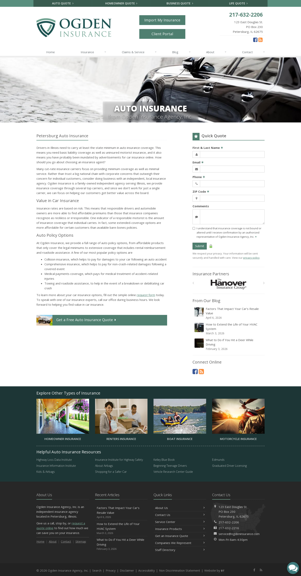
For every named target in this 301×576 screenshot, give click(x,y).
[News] (260, 39)
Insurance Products (180, 529)
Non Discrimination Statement (179, 570)
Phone (199, 177)
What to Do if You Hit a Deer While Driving (229, 344)
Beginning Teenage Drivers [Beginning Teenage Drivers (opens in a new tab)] (170, 466)
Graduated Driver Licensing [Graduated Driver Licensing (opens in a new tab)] (229, 466)
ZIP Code (201, 191)
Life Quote (238, 3)
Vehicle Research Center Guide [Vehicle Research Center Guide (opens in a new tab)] (173, 472)
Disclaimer (127, 570)
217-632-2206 (229, 522)
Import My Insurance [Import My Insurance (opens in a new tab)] (162, 20)
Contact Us (180, 515)
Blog (181, 52)
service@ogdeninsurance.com (239, 534)
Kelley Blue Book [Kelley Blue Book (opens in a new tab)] (164, 460)
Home (50, 52)
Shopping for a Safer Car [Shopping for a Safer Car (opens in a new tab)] (111, 472)
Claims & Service (139, 52)
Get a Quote (76, 320)
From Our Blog (206, 300)
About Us (180, 508)
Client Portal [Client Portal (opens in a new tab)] (162, 33)
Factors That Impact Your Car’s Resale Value (229, 313)
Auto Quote (62, 3)
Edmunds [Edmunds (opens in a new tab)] (218, 460)
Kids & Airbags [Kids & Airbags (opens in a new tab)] (45, 472)
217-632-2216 (229, 528)
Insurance (93, 52)
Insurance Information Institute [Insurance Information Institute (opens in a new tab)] (56, 466)
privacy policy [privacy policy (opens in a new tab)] (251, 257)
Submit (199, 246)
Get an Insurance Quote (180, 536)
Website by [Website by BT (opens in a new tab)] (214, 570)
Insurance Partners (211, 273)
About (216, 52)
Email (198, 162)
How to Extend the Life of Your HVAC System (229, 328)
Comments (201, 206)
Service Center (180, 522)
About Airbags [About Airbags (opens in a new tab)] (104, 466)
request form (146, 295)
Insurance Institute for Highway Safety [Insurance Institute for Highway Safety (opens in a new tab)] (119, 460)
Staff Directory (180, 550)
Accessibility (146, 570)
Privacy (111, 570)
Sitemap (80, 541)
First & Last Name (208, 148)
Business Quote (180, 3)
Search (96, 570)
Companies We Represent (180, 543)
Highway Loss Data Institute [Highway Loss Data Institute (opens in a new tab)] (54, 460)
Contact (253, 52)
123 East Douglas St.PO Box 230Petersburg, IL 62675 (234, 511)
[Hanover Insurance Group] (229, 284)
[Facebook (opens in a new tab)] (255, 39)
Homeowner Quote (121, 3)
